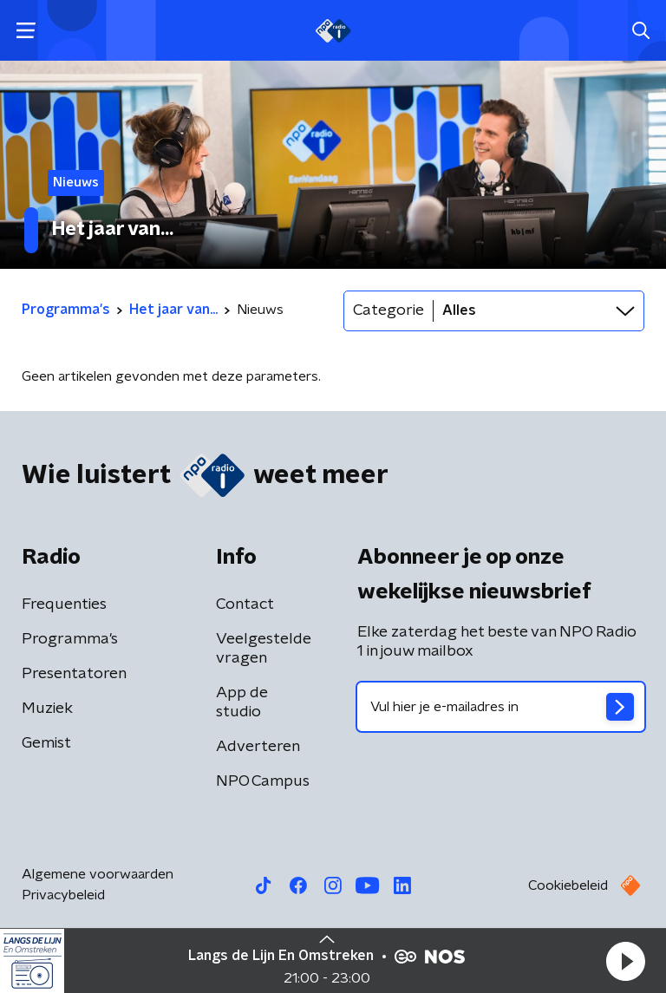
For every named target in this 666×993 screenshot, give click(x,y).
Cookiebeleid (568, 885)
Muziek (47, 708)
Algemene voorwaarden (97, 874)
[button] (625, 961)
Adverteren (258, 747)
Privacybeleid (63, 895)
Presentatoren (74, 674)
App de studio (242, 702)
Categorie (388, 310)
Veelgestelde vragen (263, 648)
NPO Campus (263, 781)
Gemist (46, 743)
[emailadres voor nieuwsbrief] (500, 707)
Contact (245, 604)
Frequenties (64, 604)
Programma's (70, 639)
